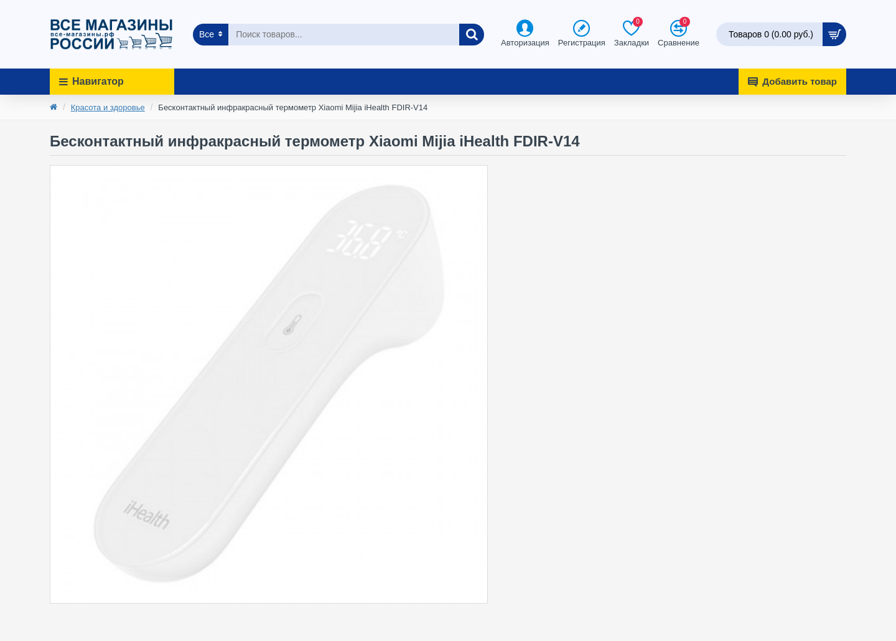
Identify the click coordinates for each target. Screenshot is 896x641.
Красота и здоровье (108, 107)
